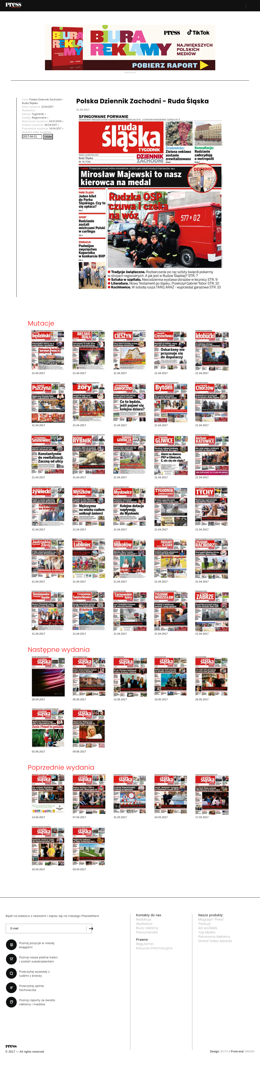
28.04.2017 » (52, 125)
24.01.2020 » (56, 121)
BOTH (225, 1051)
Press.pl (204, 923)
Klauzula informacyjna (154, 948)
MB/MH (250, 1051)
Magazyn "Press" (211, 919)
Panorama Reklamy (214, 936)
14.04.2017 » (56, 128)
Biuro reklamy (147, 928)
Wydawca (144, 923)
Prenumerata (147, 932)
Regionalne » (40, 117)
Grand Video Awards (215, 941)
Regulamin (145, 944)
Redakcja (143, 919)
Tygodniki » (39, 114)
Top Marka (206, 932)
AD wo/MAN (207, 928)
